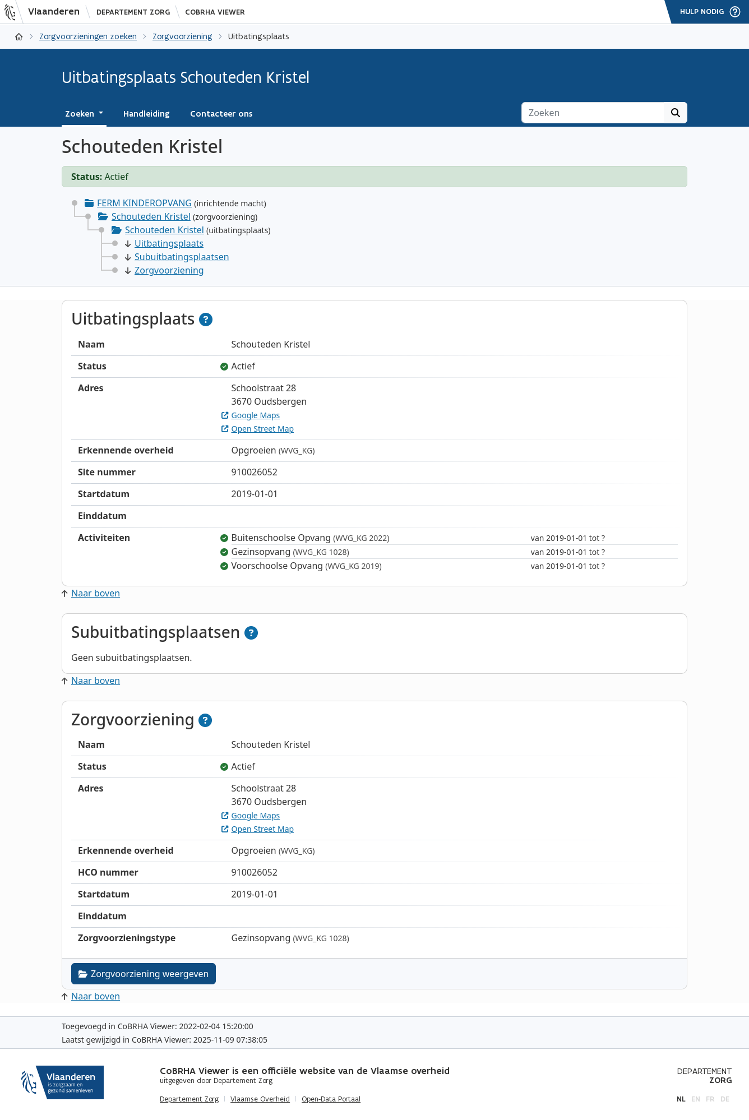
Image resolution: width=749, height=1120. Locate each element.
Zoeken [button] (80, 113)
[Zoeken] (592, 112)
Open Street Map (257, 428)
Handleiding (146, 113)
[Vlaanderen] (45, 12)
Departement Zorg (133, 12)
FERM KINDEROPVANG (144, 203)
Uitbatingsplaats (164, 243)
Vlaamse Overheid (260, 1099)
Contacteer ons (221, 113)
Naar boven (91, 593)
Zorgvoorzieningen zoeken (88, 36)
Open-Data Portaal (331, 1099)
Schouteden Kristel (151, 216)
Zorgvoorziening (182, 36)
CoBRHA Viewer (215, 12)
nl (681, 1099)
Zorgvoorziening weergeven (143, 974)
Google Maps (250, 415)
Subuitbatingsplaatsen (177, 257)
